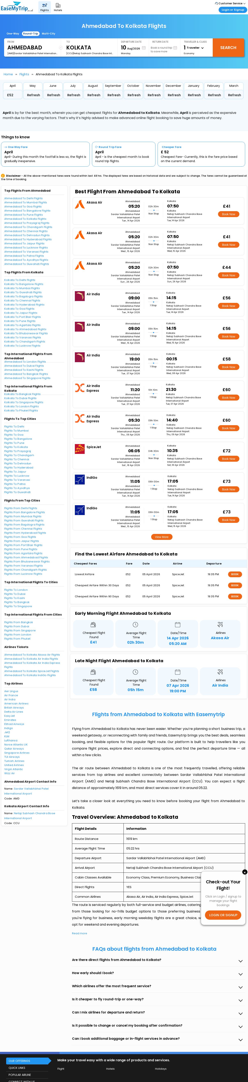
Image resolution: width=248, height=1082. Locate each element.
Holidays (161, 1069)
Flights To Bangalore (18, 439)
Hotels (110, 1069)
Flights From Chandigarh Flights (25, 570)
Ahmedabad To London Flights (25, 362)
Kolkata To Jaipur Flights (21, 313)
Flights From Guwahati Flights (24, 520)
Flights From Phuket (17, 639)
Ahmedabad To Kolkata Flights (25, 219)
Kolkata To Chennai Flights (22, 300)
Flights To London (16, 590)
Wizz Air (9, 773)
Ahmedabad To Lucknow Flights (26, 248)
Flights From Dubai (16, 626)
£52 (10, 95)
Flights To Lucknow (17, 476)
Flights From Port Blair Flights (23, 545)
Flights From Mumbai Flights (23, 516)
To (68, 42)
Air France (11, 695)
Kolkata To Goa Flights (19, 309)
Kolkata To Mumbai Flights (22, 288)
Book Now (228, 214)
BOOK (235, 574)
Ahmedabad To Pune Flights (23, 215)
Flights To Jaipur (15, 472)
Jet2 (7, 732)
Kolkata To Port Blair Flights (22, 317)
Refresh (33, 95)
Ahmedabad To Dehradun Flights (27, 235)
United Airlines (14, 765)
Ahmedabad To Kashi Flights (23, 370)
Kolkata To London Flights (21, 406)
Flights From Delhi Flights (20, 508)
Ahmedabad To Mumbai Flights (25, 202)
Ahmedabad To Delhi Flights (23, 198)
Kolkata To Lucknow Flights (22, 346)
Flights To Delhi (14, 426)
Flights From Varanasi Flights (23, 566)
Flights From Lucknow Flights (23, 574)
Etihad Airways (14, 724)
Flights (24, 74)
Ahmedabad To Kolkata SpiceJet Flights (31, 671)
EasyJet (9, 716)
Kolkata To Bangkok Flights (22, 394)
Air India (9, 699)
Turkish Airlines (14, 761)
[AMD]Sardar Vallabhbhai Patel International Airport (32, 53)
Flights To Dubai (15, 594)
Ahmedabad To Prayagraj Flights (27, 223)
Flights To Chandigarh (19, 455)
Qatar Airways (14, 749)
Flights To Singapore (18, 606)
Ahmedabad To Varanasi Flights (26, 252)
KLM (6, 736)
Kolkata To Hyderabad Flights (24, 305)
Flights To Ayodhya (17, 488)
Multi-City (48, 33)
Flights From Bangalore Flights (24, 512)
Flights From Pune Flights (21, 549)
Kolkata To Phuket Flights (21, 410)
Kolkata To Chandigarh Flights (24, 341)
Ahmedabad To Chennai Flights (26, 231)
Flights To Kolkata (16, 447)
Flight (60, 1069)
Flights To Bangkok (17, 602)
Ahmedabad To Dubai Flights (24, 366)
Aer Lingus (11, 691)
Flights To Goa (14, 435)
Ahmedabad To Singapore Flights (27, 378)
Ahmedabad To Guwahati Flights (26, 264)
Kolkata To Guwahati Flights (23, 292)
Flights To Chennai (16, 459)
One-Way (13, 33)
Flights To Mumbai (16, 431)
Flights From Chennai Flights (23, 529)
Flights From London (17, 635)
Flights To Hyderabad (18, 467)
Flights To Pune (14, 443)
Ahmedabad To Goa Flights (23, 206)
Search (228, 47)
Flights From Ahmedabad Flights (26, 557)
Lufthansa (10, 740)
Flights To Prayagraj (17, 451)
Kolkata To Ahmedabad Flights (25, 329)
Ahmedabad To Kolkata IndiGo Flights (30, 675)
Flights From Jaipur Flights (21, 541)
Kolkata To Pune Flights (20, 321)
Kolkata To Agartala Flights (22, 325)
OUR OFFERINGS (19, 1061)
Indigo (8, 728)
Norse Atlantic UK (16, 745)
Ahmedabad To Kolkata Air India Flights (31, 659)
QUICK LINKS (17, 1068)
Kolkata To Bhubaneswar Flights (26, 333)
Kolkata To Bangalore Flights (23, 284)
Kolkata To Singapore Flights (23, 402)
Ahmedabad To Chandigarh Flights (28, 227)
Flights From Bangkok (18, 622)
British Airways (14, 708)
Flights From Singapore (20, 630)
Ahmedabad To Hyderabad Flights (28, 239)
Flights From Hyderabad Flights (25, 533)
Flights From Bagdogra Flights (24, 525)
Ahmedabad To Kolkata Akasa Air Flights (32, 655)
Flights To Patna (15, 484)
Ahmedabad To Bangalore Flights (27, 211)
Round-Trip (30, 33)
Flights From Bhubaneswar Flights (27, 561)
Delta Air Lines (13, 712)
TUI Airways (12, 757)
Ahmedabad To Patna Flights (24, 256)
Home (8, 74)
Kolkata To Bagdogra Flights (23, 296)
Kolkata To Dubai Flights (20, 398)
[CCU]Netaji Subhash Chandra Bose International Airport (90, 53)
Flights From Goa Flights (20, 537)
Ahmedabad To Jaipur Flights (24, 243)
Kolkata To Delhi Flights (19, 280)
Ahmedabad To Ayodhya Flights (26, 260)
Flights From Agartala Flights (23, 553)
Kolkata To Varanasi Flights (22, 337)
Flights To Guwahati (17, 492)
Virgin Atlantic (13, 769)
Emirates (10, 720)
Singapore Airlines (17, 753)
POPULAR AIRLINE (20, 1075)
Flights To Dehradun (17, 463)
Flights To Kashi (14, 598)
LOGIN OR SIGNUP (223, 915)
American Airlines (16, 703)
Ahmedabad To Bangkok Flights (26, 374)
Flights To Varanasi (17, 480)
